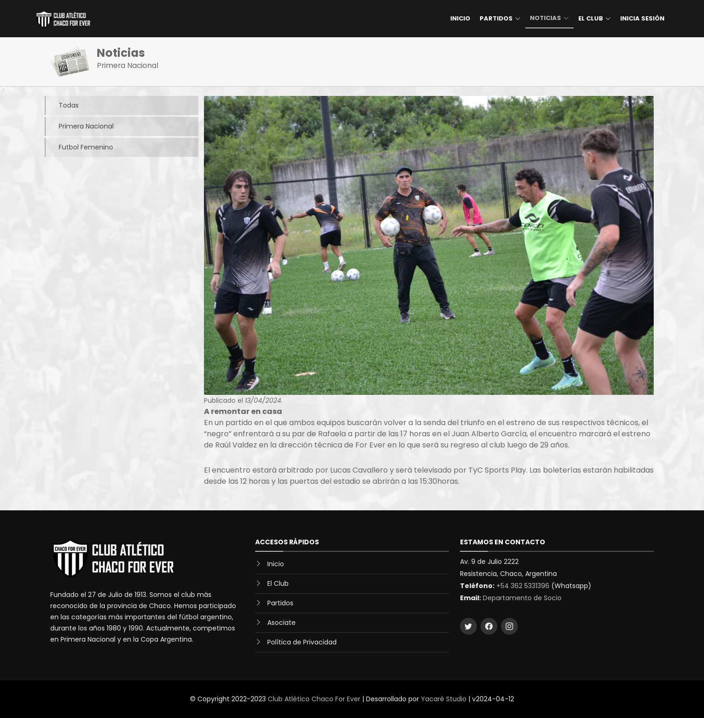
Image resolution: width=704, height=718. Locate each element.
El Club (278, 583)
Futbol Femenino (79, 147)
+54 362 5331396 (522, 585)
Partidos (280, 603)
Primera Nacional (79, 126)
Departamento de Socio (522, 598)
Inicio (460, 18)
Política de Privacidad (302, 642)
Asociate (281, 622)
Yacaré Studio (444, 699)
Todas (62, 105)
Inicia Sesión (642, 18)
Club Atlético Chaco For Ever (314, 699)
